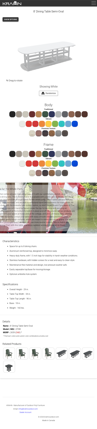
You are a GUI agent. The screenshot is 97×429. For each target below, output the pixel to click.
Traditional (48, 109)
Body (48, 105)
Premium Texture (48, 128)
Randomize (48, 93)
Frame (48, 145)
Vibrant (49, 119)
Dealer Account (25, 412)
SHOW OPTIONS (10, 19)
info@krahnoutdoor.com (28, 409)
